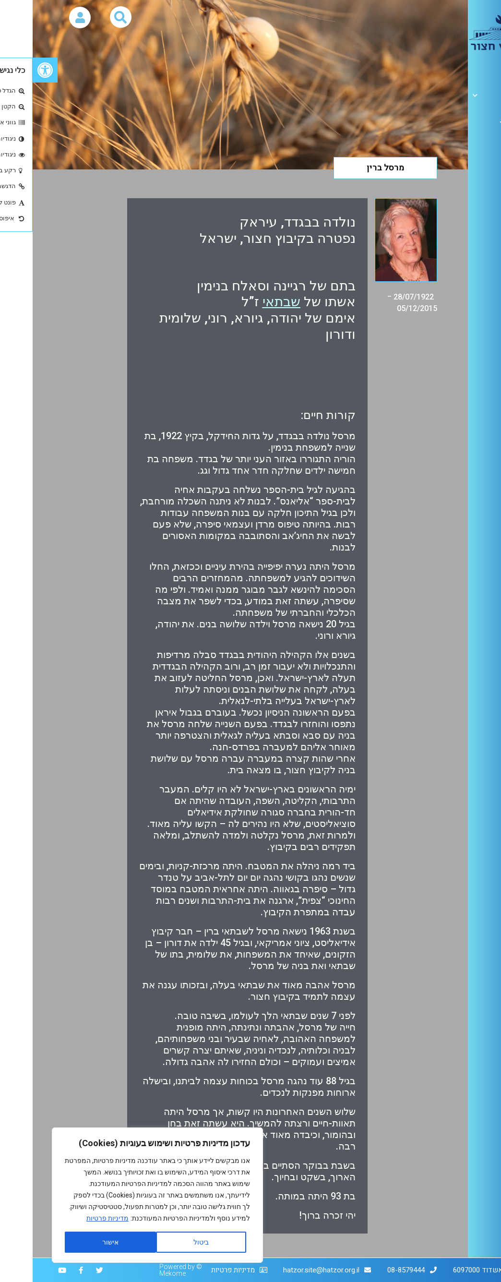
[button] (12, 70)
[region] (124, 1195)
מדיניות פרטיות (75, 1218)
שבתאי (249, 302)
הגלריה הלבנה (468, 95)
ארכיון (481, 122)
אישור (78, 1242)
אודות (486, 68)
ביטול (168, 1242)
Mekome (140, 1273)
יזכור (488, 144)
